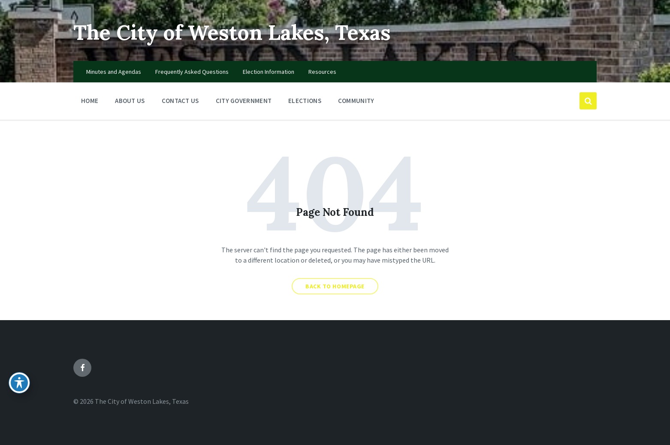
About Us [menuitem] (130, 101)
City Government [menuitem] (244, 101)
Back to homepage (335, 286)
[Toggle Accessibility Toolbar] (19, 382)
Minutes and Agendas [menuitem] (113, 72)
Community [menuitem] (356, 101)
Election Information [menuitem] (268, 72)
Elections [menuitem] (304, 101)
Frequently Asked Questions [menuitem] (192, 72)
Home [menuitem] (89, 101)
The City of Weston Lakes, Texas (232, 32)
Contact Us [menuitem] (180, 101)
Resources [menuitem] (322, 72)
